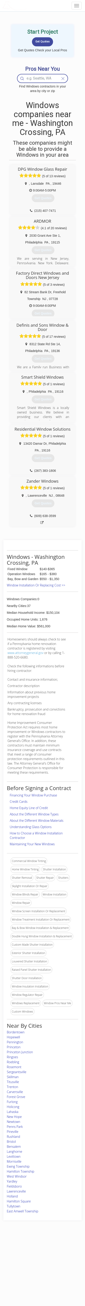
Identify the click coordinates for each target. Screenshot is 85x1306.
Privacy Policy (62, 1254)
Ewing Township (18, 1166)
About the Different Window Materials (36, 820)
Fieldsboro (14, 1186)
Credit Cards (18, 801)
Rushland (13, 1136)
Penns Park (15, 1126)
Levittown (13, 1156)
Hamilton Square (19, 1201)
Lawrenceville (16, 1191)
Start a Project (15, 1264)
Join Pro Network (36, 1249)
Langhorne (14, 1151)
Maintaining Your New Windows (32, 844)
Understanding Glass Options (31, 827)
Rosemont (14, 1067)
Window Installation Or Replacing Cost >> (36, 585)
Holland (12, 1196)
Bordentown (15, 1032)
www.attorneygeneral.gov (25, 653)
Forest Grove (16, 1097)
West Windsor (17, 1176)
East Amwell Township (22, 1211)
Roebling (13, 1062)
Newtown (13, 1121)
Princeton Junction (20, 1052)
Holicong (13, 1107)
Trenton (12, 1087)
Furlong (12, 1102)
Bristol (11, 1141)
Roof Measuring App (38, 1259)
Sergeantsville (16, 1072)
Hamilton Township (20, 1171)
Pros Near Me (15, 1259)
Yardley (12, 1181)
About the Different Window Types (34, 814)
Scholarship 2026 (64, 1249)
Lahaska (12, 1112)
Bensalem (14, 1146)
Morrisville (14, 1161)
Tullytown (13, 1206)
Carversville (15, 1092)
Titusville (13, 1082)
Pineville (12, 1131)
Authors (58, 1259)
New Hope (14, 1117)
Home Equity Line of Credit (29, 808)
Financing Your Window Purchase (33, 795)
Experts (30, 1254)
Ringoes (12, 1057)
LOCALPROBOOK (29, 5)
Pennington (15, 1042)
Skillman (13, 1077)
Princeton (14, 1047)
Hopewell (13, 1037)
